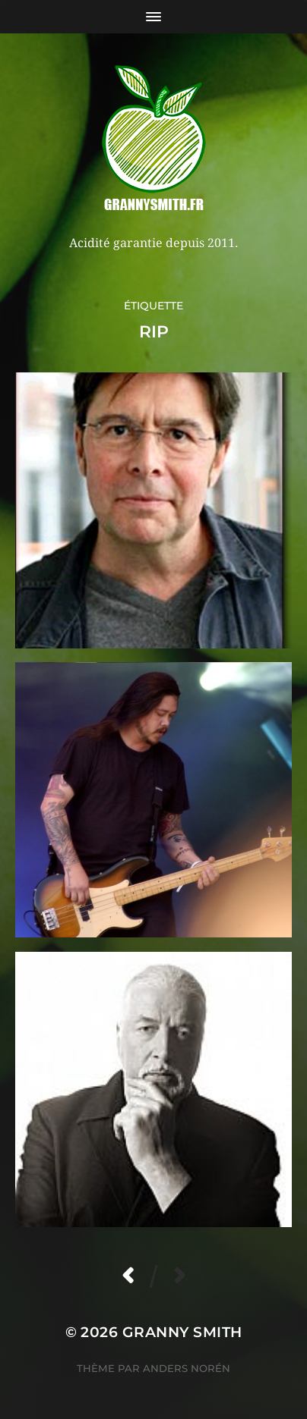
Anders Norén (186, 1368)
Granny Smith (182, 1332)
